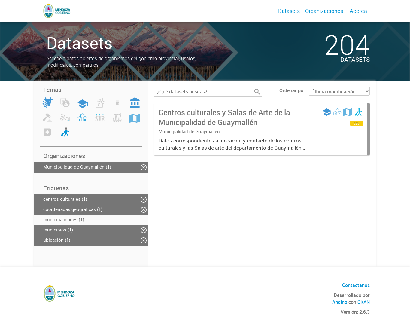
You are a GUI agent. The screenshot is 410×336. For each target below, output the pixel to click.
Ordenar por (292, 90)
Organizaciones (324, 10)
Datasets (289, 10)
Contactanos (356, 285)
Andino (339, 302)
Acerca (358, 10)
